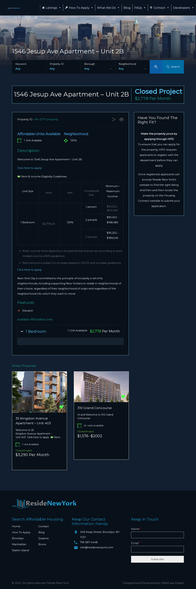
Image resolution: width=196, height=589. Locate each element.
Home (16, 526)
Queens (43, 538)
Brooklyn (18, 538)
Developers (183, 7)
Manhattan (19, 544)
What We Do (108, 7)
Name (136, 529)
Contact (161, 7)
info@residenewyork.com (96, 547)
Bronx (42, 544)
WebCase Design (173, 583)
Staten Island (20, 550)
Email (135, 543)
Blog (127, 7)
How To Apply (81, 7)
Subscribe (157, 559)
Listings (53, 7)
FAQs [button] (140, 7)
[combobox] (98, 68)
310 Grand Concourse (94, 408)
